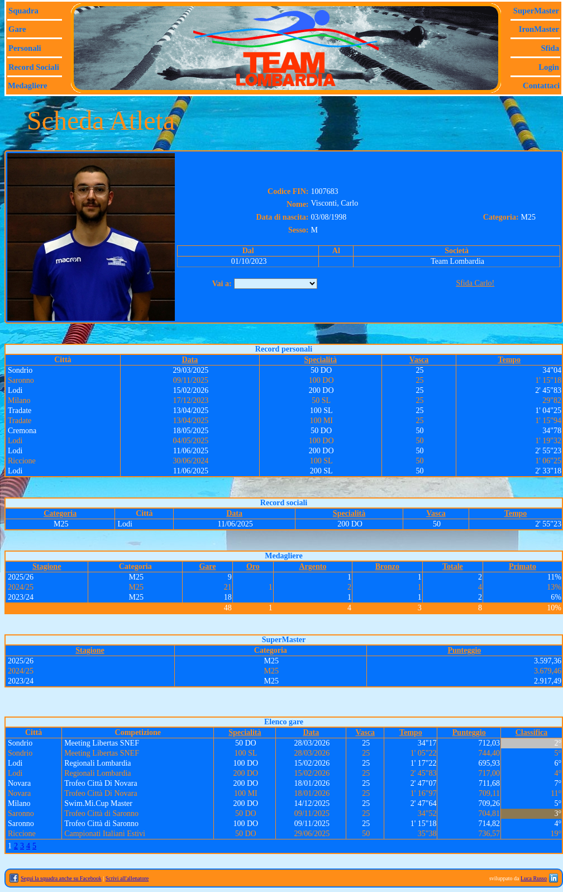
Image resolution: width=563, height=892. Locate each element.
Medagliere (27, 85)
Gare (17, 29)
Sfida (550, 48)
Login (548, 67)
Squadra (23, 10)
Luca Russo (534, 878)
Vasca (419, 359)
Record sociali (33, 67)
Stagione (46, 566)
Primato (522, 566)
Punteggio (464, 650)
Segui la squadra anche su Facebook (61, 878)
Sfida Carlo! (475, 283)
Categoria (60, 513)
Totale (452, 566)
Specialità (320, 359)
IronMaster (539, 29)
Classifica (532, 732)
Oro (253, 566)
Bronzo (387, 566)
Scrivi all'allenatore (127, 878)
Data (190, 359)
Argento (312, 566)
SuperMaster (536, 10)
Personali (24, 48)
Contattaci (541, 85)
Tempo (509, 359)
